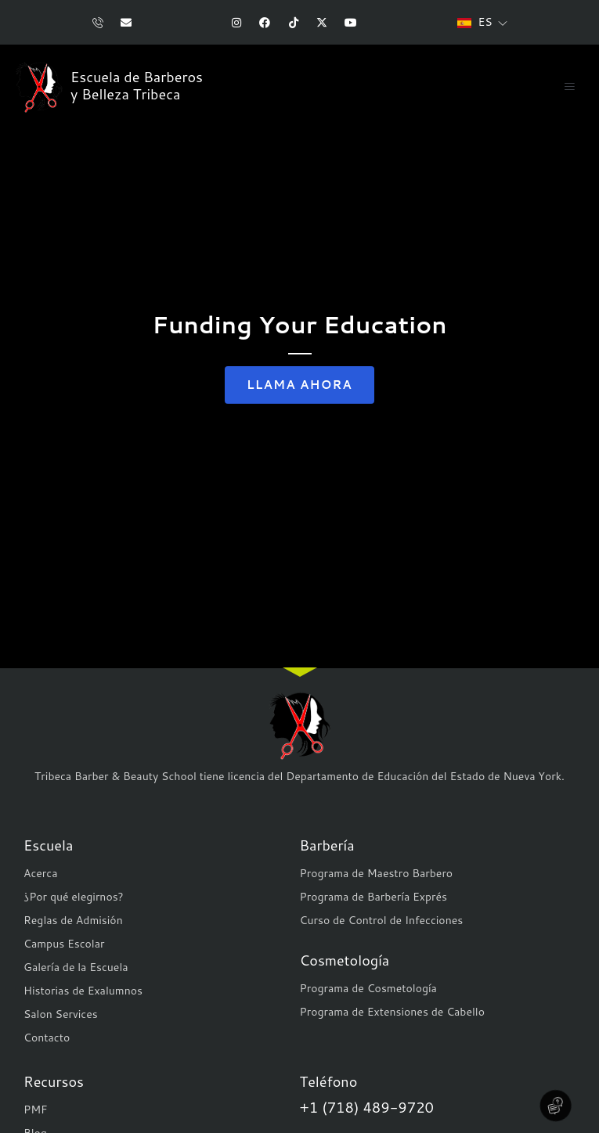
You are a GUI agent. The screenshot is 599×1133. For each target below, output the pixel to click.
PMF (35, 1109)
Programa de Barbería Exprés (373, 897)
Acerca (40, 873)
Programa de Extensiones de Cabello (392, 1012)
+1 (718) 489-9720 (367, 1107)
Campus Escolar (63, 943)
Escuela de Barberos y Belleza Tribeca (136, 86)
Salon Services (60, 1014)
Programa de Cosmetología (368, 988)
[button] (569, 87)
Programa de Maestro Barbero (376, 873)
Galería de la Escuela (75, 967)
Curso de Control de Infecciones (382, 920)
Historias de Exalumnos (83, 990)
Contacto (46, 1037)
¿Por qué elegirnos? (73, 897)
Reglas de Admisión (73, 920)
